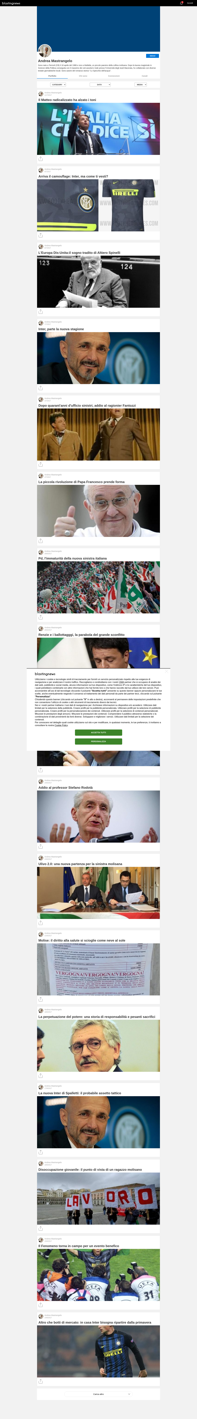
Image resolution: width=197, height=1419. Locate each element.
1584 (121, 682)
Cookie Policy (61, 725)
